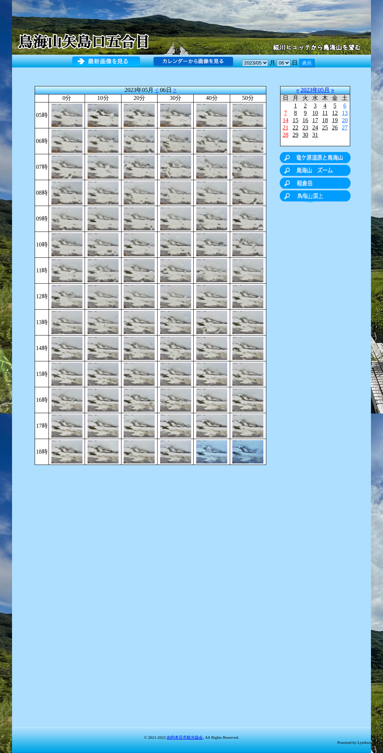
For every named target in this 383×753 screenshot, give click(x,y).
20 (345, 120)
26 (335, 127)
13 (345, 113)
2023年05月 (315, 90)
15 (295, 120)
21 (286, 127)
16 (305, 120)
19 (335, 120)
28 (286, 135)
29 (295, 135)
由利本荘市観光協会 (185, 737)
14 (286, 120)
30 (305, 135)
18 (325, 120)
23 (305, 127)
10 (315, 113)
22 (295, 127)
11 (325, 113)
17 (315, 120)
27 (345, 127)
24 (315, 127)
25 (325, 127)
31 (315, 135)
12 (335, 113)
